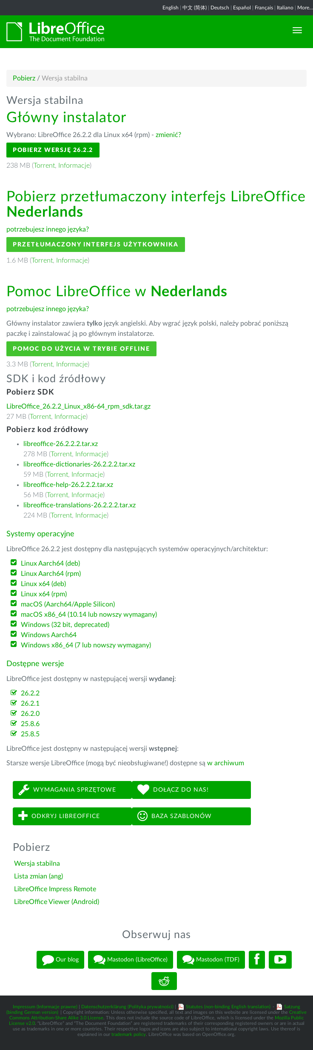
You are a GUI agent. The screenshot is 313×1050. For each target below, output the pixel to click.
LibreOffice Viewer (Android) (56, 901)
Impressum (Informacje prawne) (45, 1006)
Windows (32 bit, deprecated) (65, 624)
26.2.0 (30, 713)
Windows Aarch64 (49, 635)
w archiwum (225, 763)
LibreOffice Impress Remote (55, 889)
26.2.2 (30, 693)
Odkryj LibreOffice (59, 816)
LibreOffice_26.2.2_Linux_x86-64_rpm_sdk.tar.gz (78, 406)
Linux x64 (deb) (43, 584)
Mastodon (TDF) (210, 960)
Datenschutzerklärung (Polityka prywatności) (127, 1006)
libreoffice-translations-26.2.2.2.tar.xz (79, 505)
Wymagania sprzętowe (67, 790)
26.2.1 (30, 703)
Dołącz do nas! (173, 790)
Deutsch (220, 7)
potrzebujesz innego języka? (47, 229)
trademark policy (128, 1034)
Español (242, 7)
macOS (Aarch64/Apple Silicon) (68, 604)
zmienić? (168, 135)
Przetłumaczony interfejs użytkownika (96, 244)
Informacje (74, 165)
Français (264, 7)
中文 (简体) (194, 7)
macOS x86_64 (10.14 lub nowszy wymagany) (89, 614)
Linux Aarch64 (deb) (50, 563)
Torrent (44, 165)
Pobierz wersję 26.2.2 (53, 150)
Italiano (285, 7)
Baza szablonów (174, 816)
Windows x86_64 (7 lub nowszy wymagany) (86, 645)
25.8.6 (30, 724)
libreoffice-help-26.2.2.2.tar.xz (68, 484)
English (170, 7)
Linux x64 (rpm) (44, 594)
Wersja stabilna (37, 863)
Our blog (60, 960)
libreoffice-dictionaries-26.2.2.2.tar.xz (79, 464)
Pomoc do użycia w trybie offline (81, 349)
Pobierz (24, 78)
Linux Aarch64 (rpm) (51, 573)
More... (305, 7)
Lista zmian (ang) (38, 876)
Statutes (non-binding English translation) (228, 1006)
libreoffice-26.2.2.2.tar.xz (60, 444)
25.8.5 (30, 734)
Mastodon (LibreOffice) (131, 960)
